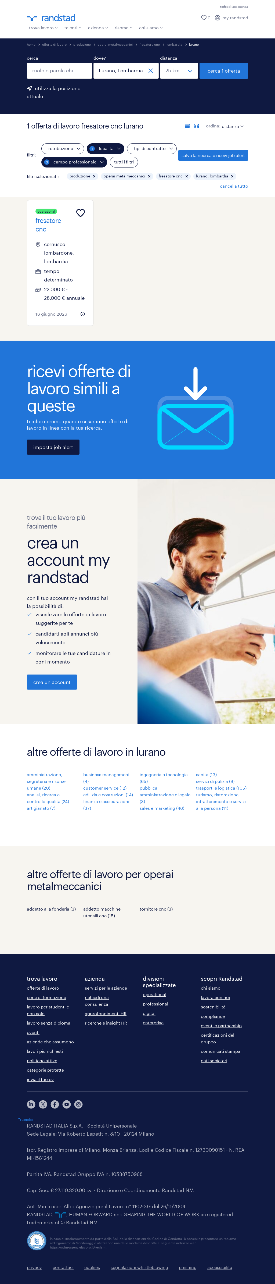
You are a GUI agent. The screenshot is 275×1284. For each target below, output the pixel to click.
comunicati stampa (220, 1051)
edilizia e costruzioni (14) (108, 794)
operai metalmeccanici (115, 44)
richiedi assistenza (234, 6)
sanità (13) (206, 774)
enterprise (153, 1022)
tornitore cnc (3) (156, 908)
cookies (92, 1267)
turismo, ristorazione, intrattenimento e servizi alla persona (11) (221, 801)
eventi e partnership (221, 1025)
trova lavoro (43, 27)
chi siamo (151, 27)
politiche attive (42, 1060)
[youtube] (66, 1104)
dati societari (214, 1060)
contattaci (63, 1267)
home (31, 44)
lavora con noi (215, 997)
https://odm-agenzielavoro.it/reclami (78, 1247)
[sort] (231, 122)
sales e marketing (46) (162, 808)
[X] (43, 1104)
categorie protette (45, 1069)
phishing (188, 1267)
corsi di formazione (46, 997)
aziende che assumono (50, 1041)
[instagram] (78, 1104)
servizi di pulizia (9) (215, 781)
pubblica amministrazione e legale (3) (165, 794)
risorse (124, 27)
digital (149, 1013)
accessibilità (219, 1267)
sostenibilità (213, 1006)
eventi (33, 1032)
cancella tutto (234, 185)
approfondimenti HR (105, 1013)
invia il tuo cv (40, 1079)
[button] (94, 176)
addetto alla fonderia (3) (51, 908)
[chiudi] (150, 70)
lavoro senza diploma (48, 1022)
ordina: (213, 125)
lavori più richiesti (45, 1051)
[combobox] (59, 71)
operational (154, 994)
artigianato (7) (41, 808)
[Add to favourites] (80, 212)
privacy (34, 1267)
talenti (73, 27)
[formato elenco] (187, 126)
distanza (168, 57)
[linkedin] (31, 1104)
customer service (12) (104, 787)
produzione (82, 44)
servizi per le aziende (106, 987)
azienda (98, 27)
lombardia (174, 44)
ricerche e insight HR (106, 1022)
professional (155, 1003)
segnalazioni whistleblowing (139, 1267)
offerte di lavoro (54, 44)
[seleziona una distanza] (179, 71)
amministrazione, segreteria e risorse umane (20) (46, 781)
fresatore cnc (149, 44)
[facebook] (54, 1104)
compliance (213, 1016)
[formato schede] (196, 126)
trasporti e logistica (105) (221, 787)
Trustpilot (25, 1119)
